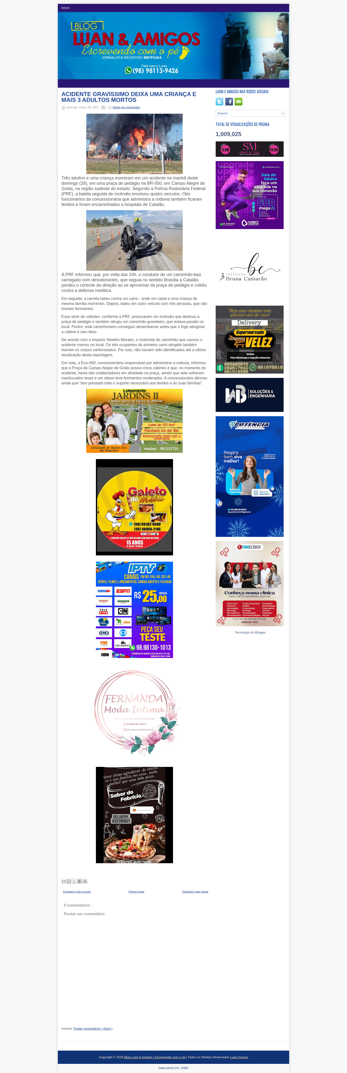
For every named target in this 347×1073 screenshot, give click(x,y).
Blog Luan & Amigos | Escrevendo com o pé (155, 1057)
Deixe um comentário (126, 107)
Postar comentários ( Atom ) (93, 1028)
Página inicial (136, 891)
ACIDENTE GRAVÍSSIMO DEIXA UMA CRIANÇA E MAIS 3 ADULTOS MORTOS (128, 97)
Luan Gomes (239, 1057)
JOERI (184, 1067)
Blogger (260, 632)
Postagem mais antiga (195, 891)
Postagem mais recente (77, 891)
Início (65, 8)
